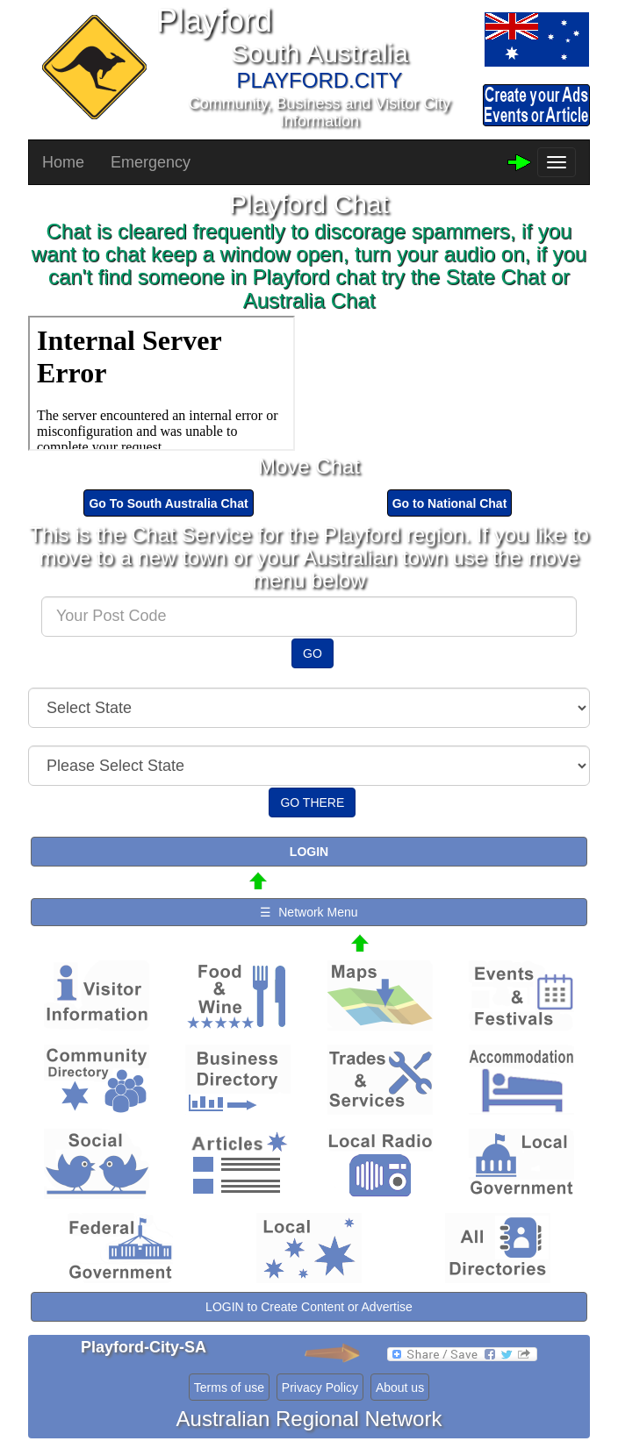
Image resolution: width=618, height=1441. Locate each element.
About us (400, 1387)
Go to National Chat (449, 503)
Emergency (150, 162)
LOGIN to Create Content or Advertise (309, 1307)
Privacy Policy (320, 1387)
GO (312, 653)
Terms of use (229, 1387)
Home (63, 162)
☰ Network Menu (308, 912)
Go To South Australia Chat (168, 503)
